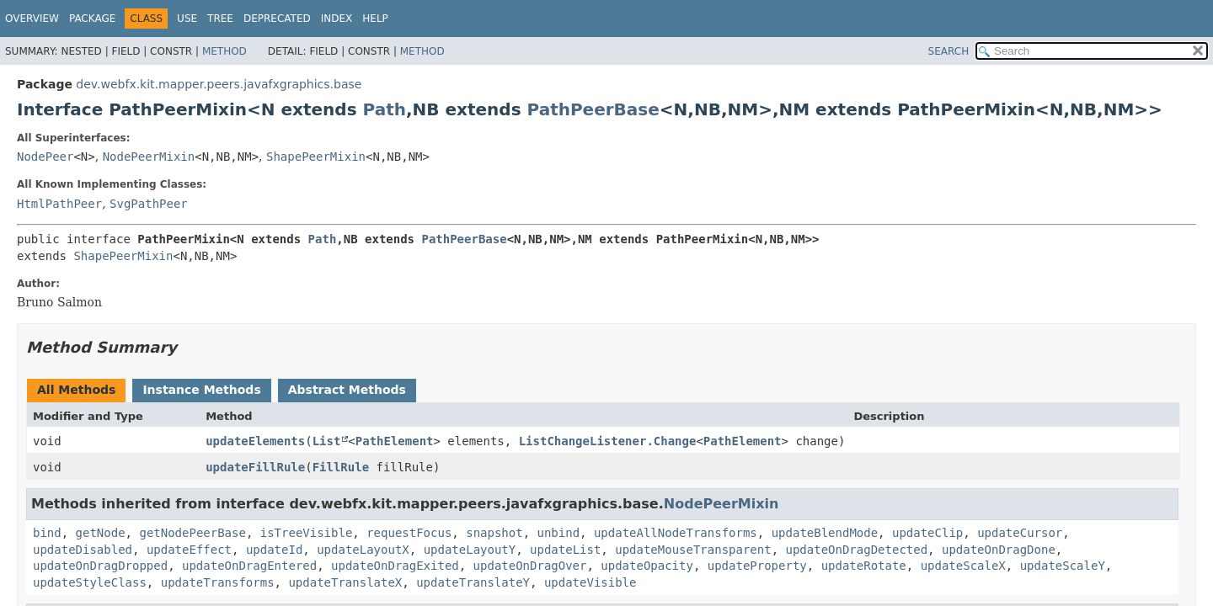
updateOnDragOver (530, 565)
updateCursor (1019, 533)
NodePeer (45, 156)
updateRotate (863, 565)
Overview (32, 18)
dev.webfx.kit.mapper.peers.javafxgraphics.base (218, 84)
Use (187, 18)
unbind (558, 533)
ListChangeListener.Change (608, 441)
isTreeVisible (306, 533)
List (327, 441)
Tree (220, 18)
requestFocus (409, 533)
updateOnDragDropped (100, 565)
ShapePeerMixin (316, 156)
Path (384, 109)
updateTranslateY (473, 582)
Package (92, 18)
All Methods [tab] (76, 389)
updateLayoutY (470, 549)
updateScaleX (963, 565)
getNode (101, 533)
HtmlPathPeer (59, 203)
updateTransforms (218, 582)
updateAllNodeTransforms (675, 533)
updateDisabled (82, 549)
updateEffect (189, 549)
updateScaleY (1062, 565)
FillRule (341, 467)
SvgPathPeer (149, 203)
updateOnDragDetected (857, 549)
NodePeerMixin (149, 156)
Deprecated (277, 18)
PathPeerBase (593, 109)
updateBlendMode (825, 533)
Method (224, 51)
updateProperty (757, 565)
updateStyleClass (90, 582)
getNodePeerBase (192, 533)
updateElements (255, 441)
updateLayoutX (363, 549)
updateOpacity (647, 565)
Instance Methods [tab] (201, 389)
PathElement (394, 441)
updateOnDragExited (395, 565)
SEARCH (949, 51)
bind (47, 533)
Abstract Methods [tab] (347, 389)
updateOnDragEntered (249, 565)
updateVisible (590, 582)
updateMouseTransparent (693, 549)
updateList (565, 549)
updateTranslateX (345, 582)
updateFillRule (255, 467)
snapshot (494, 533)
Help (375, 18)
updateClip (927, 533)
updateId (274, 549)
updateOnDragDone (998, 549)
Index (337, 18)
